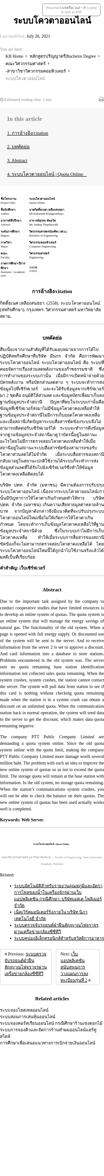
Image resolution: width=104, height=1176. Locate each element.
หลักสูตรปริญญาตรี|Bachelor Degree (63, 56)
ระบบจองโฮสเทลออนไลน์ (24, 1010)
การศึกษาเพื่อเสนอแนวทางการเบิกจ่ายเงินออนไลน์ (47, 1043)
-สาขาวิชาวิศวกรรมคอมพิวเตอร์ (36, 71)
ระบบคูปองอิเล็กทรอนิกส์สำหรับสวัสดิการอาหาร (59, 938)
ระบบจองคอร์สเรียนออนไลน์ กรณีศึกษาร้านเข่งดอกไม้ (51, 1023)
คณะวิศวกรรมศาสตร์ (26, 63)
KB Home (14, 56)
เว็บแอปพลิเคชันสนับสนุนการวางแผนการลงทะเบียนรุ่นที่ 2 (74, 967)
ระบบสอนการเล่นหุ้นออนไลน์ (27, 1016)
